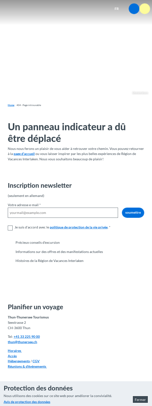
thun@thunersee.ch (22, 342)
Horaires (15, 351)
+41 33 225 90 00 (27, 336)
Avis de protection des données (27, 402)
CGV (36, 361)
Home (11, 105)
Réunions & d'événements (27, 366)
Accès (12, 356)
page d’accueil (24, 154)
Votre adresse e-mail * (24, 205)
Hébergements (19, 361)
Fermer (140, 400)
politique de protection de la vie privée (79, 227)
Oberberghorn (140, 92)
